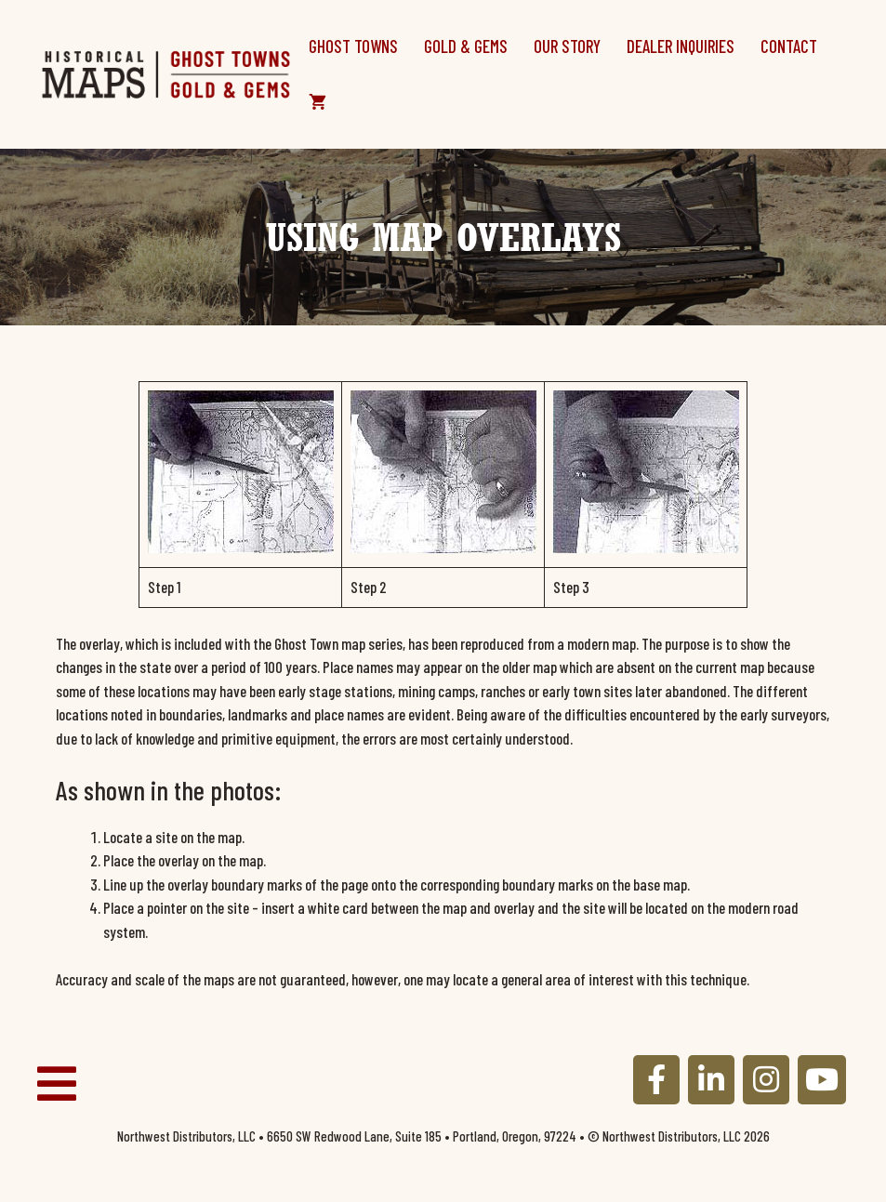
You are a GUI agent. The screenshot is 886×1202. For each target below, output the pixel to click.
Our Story (567, 46)
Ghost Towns (353, 46)
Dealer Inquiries (680, 46)
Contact (788, 46)
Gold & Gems (466, 46)
